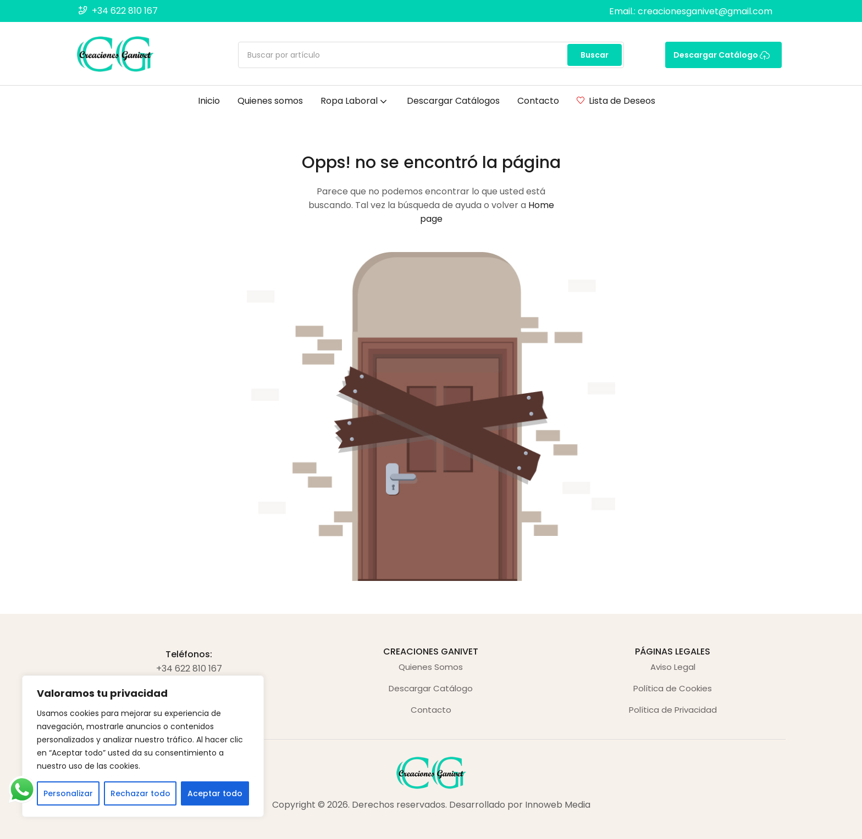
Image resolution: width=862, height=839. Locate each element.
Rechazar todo (140, 793)
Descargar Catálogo (721, 54)
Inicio (209, 100)
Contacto (538, 100)
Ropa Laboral (355, 100)
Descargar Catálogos (453, 100)
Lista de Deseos (616, 100)
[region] (143, 746)
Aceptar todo (214, 793)
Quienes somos (270, 100)
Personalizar (68, 793)
